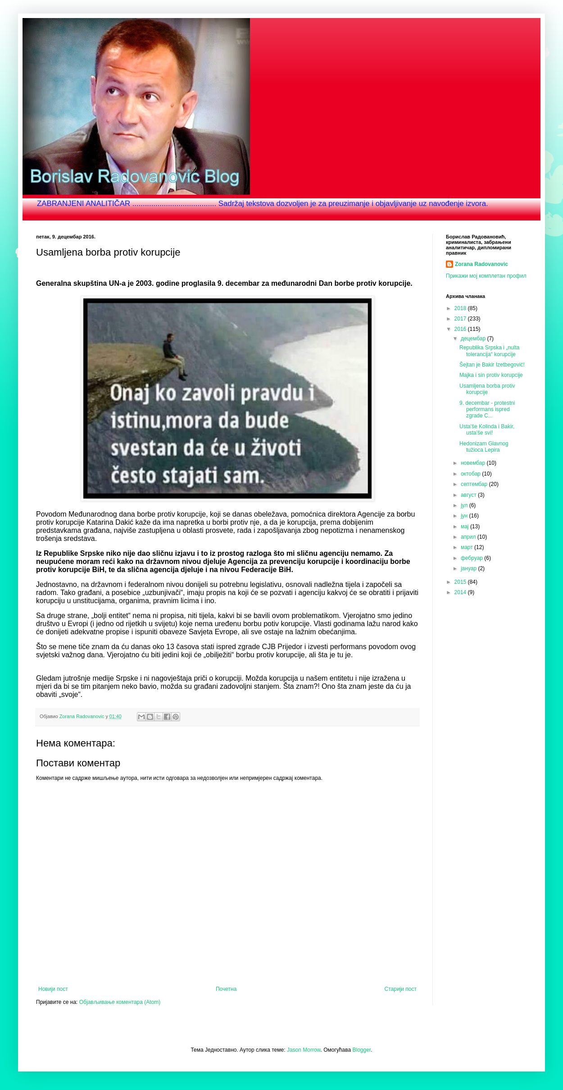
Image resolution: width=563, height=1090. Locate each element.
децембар (474, 338)
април (469, 537)
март (467, 547)
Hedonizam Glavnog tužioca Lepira (484, 446)
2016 (461, 329)
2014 (461, 592)
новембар (474, 463)
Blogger (362, 1050)
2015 (461, 582)
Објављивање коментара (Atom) (120, 1002)
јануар (469, 568)
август (469, 495)
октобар (471, 474)
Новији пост (53, 989)
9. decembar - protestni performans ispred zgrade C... (487, 409)
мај (465, 526)
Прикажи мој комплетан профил (486, 276)
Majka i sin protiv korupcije (491, 375)
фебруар (472, 558)
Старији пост (401, 989)
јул (465, 505)
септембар (475, 484)
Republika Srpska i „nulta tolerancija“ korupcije (489, 350)
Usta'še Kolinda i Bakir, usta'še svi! (486, 429)
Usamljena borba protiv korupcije (487, 389)
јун (465, 516)
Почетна (226, 989)
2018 (461, 308)
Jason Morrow (304, 1050)
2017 (461, 319)
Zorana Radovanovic (481, 264)
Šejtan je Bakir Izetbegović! (492, 365)
